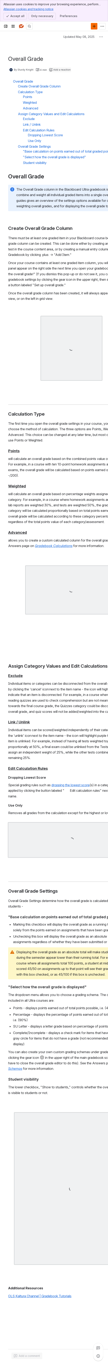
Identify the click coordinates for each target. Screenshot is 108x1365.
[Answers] (21, 26)
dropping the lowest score (70, 785)
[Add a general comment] (26, 1356)
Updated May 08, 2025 (79, 36)
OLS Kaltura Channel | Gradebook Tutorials (39, 1296)
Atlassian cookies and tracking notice (28, 9)
